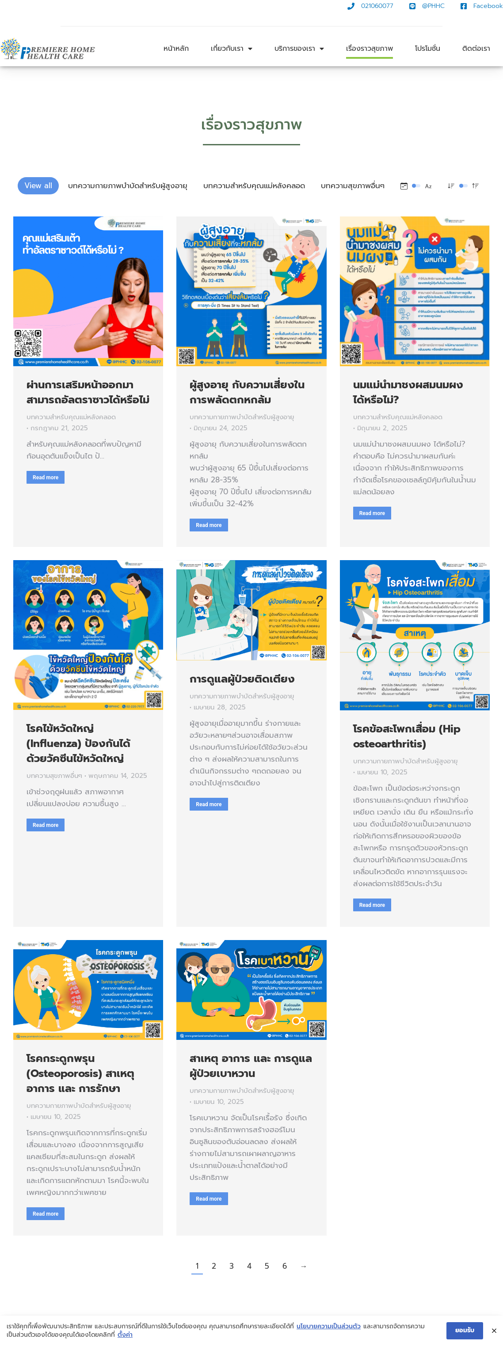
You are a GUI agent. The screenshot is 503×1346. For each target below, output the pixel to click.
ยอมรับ (464, 1331)
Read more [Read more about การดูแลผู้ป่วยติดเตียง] (208, 804)
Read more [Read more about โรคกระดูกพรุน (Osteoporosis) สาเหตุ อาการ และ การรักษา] (45, 1214)
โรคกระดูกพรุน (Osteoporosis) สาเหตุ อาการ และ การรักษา (80, 1073)
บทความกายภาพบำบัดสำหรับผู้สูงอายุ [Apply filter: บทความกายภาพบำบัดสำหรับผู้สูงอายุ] (127, 185)
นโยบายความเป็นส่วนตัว (329, 1327)
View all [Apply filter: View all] (38, 185)
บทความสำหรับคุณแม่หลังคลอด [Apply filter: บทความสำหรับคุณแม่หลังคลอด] (254, 185)
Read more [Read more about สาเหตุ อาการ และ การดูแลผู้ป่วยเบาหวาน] (208, 1199)
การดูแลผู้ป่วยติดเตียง (242, 679)
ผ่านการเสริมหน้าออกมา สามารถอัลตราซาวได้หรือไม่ (88, 392)
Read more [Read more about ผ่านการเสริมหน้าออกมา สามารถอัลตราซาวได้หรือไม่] (45, 477)
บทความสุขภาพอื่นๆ (54, 776)
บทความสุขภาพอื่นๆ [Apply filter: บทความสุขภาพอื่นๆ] (353, 185)
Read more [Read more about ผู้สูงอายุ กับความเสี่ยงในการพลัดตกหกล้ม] (208, 525)
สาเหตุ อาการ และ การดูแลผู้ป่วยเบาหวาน (251, 1065)
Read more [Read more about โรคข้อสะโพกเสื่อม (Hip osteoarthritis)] (372, 905)
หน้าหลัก (176, 48)
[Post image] (88, 291)
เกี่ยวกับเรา (231, 49)
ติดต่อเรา (476, 48)
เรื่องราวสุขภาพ (369, 48)
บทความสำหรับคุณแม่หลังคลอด (71, 417)
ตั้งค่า (125, 1335)
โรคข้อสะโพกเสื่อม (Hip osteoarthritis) (407, 736)
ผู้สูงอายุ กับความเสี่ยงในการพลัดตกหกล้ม (247, 392)
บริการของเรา (299, 49)
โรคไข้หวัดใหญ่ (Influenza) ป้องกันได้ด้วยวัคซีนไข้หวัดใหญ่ (78, 743)
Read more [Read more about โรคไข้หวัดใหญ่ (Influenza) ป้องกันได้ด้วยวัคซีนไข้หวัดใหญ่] (45, 825)
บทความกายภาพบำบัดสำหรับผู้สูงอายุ (242, 417)
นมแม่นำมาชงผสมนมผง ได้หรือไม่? (408, 392)
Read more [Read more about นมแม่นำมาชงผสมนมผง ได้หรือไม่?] (372, 513)
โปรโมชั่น (427, 48)
